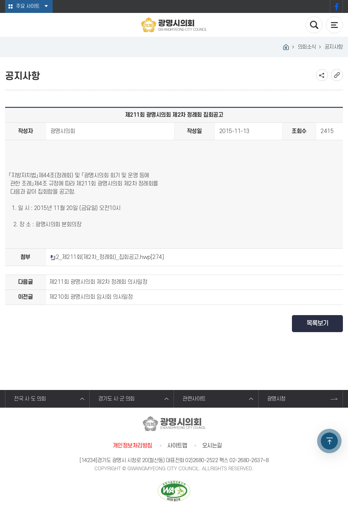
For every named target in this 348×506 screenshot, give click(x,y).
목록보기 (317, 323)
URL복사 (337, 75)
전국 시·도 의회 (30, 399)
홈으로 (286, 47)
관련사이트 (194, 399)
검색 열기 (314, 24)
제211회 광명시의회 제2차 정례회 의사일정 (98, 282)
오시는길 (212, 446)
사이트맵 (177, 446)
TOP (329, 441)
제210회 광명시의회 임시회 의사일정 (91, 297)
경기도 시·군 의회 (116, 399)
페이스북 (336, 6)
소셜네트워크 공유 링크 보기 (322, 75)
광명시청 (276, 399)
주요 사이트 (27, 6)
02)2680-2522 (201, 460)
